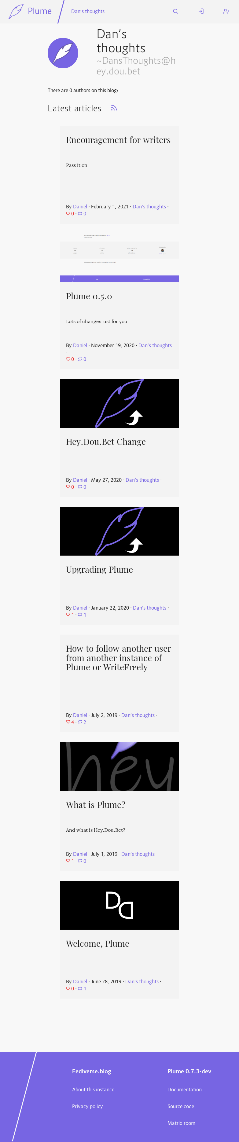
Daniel (80, 207)
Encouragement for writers (118, 140)
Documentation (184, 1090)
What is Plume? (95, 805)
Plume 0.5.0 (89, 296)
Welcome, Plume (97, 943)
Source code (180, 1107)
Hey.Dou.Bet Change (106, 442)
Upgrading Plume (99, 569)
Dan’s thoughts (88, 12)
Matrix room (181, 1123)
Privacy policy (87, 1107)
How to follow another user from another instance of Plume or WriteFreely (118, 658)
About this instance (93, 1090)
